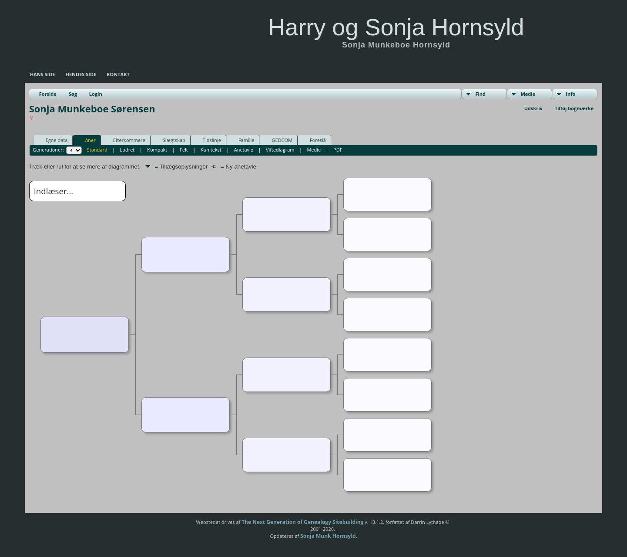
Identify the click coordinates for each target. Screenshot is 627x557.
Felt (184, 149)
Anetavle (243, 149)
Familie (242, 139)
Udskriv (533, 108)
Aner (86, 139)
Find (480, 94)
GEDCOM (278, 139)
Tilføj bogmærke (574, 108)
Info (570, 94)
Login (95, 94)
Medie (527, 94)
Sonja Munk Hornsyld (328, 536)
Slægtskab (170, 139)
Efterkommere (125, 139)
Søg (73, 94)
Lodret (127, 149)
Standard (97, 149)
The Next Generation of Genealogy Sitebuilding (302, 522)
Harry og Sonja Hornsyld (396, 27)
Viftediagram (280, 149)
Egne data (53, 139)
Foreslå (314, 139)
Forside (48, 94)
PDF (337, 149)
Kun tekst (211, 149)
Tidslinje (208, 139)
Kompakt (157, 149)
